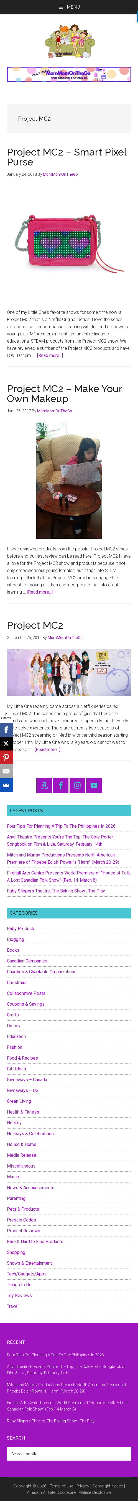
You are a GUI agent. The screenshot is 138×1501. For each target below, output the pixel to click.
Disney (14, 1025)
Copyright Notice (107, 1486)
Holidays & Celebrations (30, 1133)
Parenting (16, 1198)
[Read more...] (50, 355)
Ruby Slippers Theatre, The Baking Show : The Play (56, 891)
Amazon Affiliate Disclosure (51, 1492)
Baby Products (21, 928)
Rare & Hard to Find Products (35, 1241)
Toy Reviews (19, 1295)
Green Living (19, 1101)
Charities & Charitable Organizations (41, 971)
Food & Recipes (22, 1058)
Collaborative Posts (26, 993)
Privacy (82, 1486)
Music (13, 1176)
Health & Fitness (23, 1112)
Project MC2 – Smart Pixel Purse (67, 157)
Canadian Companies (27, 961)
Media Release (21, 1155)
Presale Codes (21, 1220)
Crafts (13, 1015)
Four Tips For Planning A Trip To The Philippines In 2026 (61, 826)
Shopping (16, 1252)
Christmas (17, 982)
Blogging (15, 939)
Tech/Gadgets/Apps (27, 1274)
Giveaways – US (23, 1090)
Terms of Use (61, 1486)
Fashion (14, 1047)
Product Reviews (23, 1230)
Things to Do (19, 1284)
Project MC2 (35, 625)
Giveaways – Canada (27, 1079)
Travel (13, 1306)
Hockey (14, 1122)
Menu (73, 7)
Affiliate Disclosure (95, 1492)
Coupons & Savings (26, 1004)
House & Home (21, 1144)
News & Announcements (30, 1187)
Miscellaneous (21, 1166)
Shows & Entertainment (29, 1263)
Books (13, 950)
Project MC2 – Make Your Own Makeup (64, 393)
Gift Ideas (16, 1069)
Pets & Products (23, 1209)
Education (16, 1036)
